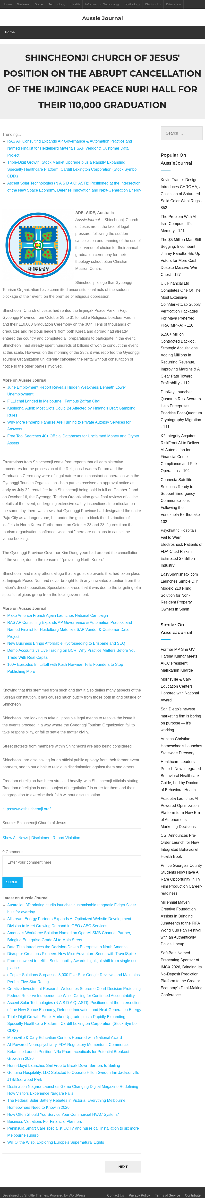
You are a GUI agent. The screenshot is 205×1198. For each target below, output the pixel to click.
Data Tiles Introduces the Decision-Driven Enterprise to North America (67, 942)
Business (23, 4)
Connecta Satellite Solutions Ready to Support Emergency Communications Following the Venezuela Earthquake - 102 (181, 495)
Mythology (132, 4)
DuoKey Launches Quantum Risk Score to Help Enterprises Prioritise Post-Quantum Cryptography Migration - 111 (181, 404)
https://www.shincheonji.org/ (26, 804)
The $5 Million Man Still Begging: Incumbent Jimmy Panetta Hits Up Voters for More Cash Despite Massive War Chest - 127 (181, 251)
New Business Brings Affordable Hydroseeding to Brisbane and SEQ (66, 638)
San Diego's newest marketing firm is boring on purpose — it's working (181, 714)
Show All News (15, 832)
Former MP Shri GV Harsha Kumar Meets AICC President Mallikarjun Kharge (179, 654)
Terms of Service (167, 1190)
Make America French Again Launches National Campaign (57, 610)
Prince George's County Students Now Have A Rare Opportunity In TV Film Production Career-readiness (181, 874)
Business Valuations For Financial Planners (44, 1116)
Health (75, 4)
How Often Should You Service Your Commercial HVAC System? (63, 1109)
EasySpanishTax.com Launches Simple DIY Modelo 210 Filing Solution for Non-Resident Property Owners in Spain (179, 586)
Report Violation (66, 832)
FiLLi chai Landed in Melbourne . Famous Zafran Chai (53, 396)
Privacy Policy (139, 1190)
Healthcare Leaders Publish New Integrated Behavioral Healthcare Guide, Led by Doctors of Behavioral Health (181, 771)
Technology (57, 4)
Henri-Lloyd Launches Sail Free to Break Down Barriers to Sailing (63, 1060)
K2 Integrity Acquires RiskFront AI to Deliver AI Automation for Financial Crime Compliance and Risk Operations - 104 (180, 447)
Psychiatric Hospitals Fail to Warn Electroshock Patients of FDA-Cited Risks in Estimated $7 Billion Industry (182, 542)
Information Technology (102, 4)
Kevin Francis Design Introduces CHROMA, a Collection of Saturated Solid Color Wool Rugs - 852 (181, 189)
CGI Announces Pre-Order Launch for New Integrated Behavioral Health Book (180, 840)
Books (39, 4)
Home (7, 4)
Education (173, 4)
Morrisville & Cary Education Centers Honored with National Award (64, 1032)
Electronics (153, 4)
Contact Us (115, 1190)
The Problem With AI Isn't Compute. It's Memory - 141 (178, 218)
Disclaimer (40, 832)
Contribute (193, 1190)
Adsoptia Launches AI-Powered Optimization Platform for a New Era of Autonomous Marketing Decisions (180, 807)
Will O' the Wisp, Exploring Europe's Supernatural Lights (55, 1137)
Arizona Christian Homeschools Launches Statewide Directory (181, 741)
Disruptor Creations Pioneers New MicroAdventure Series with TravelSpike (71, 949)
